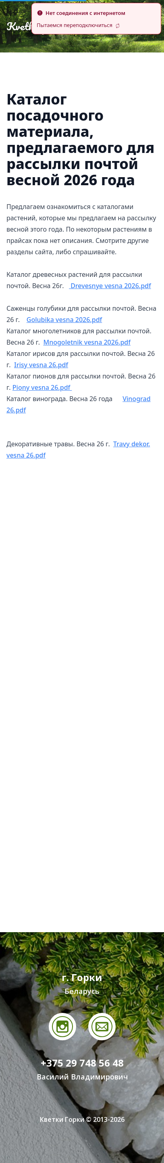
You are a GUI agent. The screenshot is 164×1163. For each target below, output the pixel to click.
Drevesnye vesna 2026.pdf (110, 285)
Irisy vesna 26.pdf (41, 364)
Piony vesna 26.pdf (42, 387)
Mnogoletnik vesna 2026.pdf (87, 342)
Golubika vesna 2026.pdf (64, 319)
